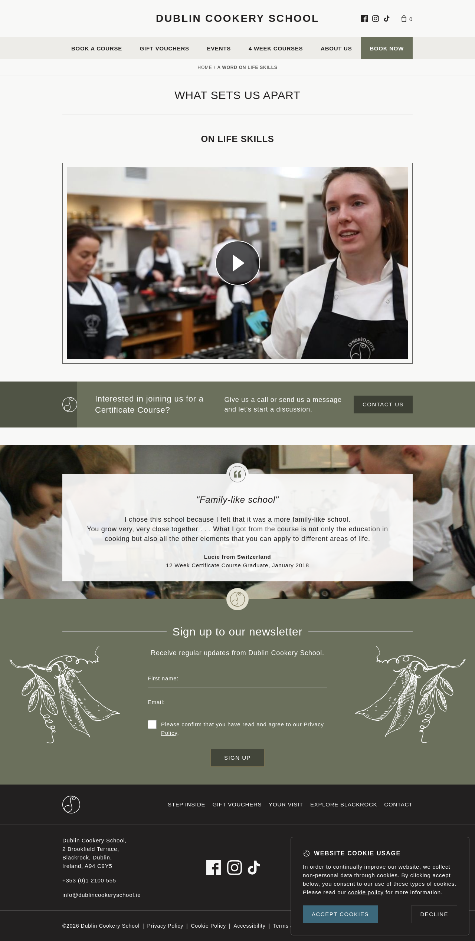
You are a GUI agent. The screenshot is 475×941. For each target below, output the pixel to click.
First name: (163, 678)
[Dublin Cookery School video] (237, 263)
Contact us (383, 404)
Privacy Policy (165, 926)
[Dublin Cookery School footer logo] (71, 804)
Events (219, 48)
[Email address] (237, 702)
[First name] (237, 678)
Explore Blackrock (343, 804)
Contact (398, 804)
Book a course (96, 48)
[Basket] (407, 18)
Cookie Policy (208, 926)
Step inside (186, 804)
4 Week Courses (276, 48)
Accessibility (249, 926)
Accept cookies (340, 914)
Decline (434, 914)
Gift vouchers (164, 48)
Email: (156, 702)
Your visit (286, 804)
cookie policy (366, 892)
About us (336, 48)
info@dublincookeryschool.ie (101, 895)
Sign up (237, 758)
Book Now (387, 48)
